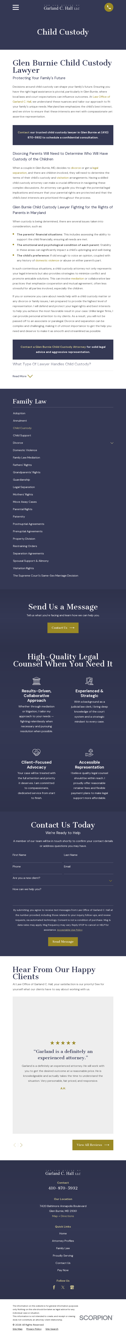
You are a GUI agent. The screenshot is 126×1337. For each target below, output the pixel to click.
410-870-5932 (63, 1188)
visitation (63, 178)
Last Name (70, 855)
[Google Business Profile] (72, 1288)
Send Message (63, 942)
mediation (77, 278)
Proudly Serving (63, 1256)
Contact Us (63, 628)
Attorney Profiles (63, 1241)
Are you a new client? (26, 878)
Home (63, 1234)
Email (67, 867)
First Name (19, 855)
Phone (17, 867)
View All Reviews (93, 1145)
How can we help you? (27, 890)
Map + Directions (63, 1217)
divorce (76, 168)
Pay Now (63, 1271)
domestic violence (47, 260)
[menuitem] (63, 414)
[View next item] (21, 1146)
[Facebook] (54, 1288)
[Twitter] (63, 1288)
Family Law (63, 1249)
